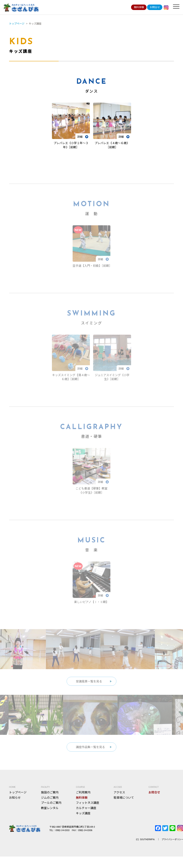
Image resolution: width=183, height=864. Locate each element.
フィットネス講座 (87, 806)
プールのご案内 (51, 806)
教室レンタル (49, 811)
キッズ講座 (83, 816)
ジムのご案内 (49, 801)
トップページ (18, 795)
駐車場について (124, 801)
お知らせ (15, 801)
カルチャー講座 (86, 811)
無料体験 (139, 7)
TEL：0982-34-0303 (59, 833)
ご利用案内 (83, 795)
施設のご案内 (49, 795)
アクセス (119, 795)
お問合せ (155, 7)
